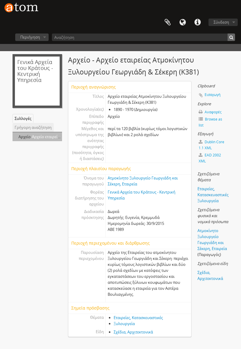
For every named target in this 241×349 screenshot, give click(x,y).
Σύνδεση (221, 22)
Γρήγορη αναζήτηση (33, 127)
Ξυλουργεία (124, 323)
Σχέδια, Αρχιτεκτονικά (133, 332)
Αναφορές (210, 112)
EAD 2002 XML (210, 158)
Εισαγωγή (212, 94)
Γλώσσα (182, 22)
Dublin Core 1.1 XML (211, 144)
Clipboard (167, 22)
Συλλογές (23, 118)
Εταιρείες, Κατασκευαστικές (138, 317)
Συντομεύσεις (197, 22)
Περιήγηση (30, 37)
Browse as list (210, 122)
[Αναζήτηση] (143, 37)
